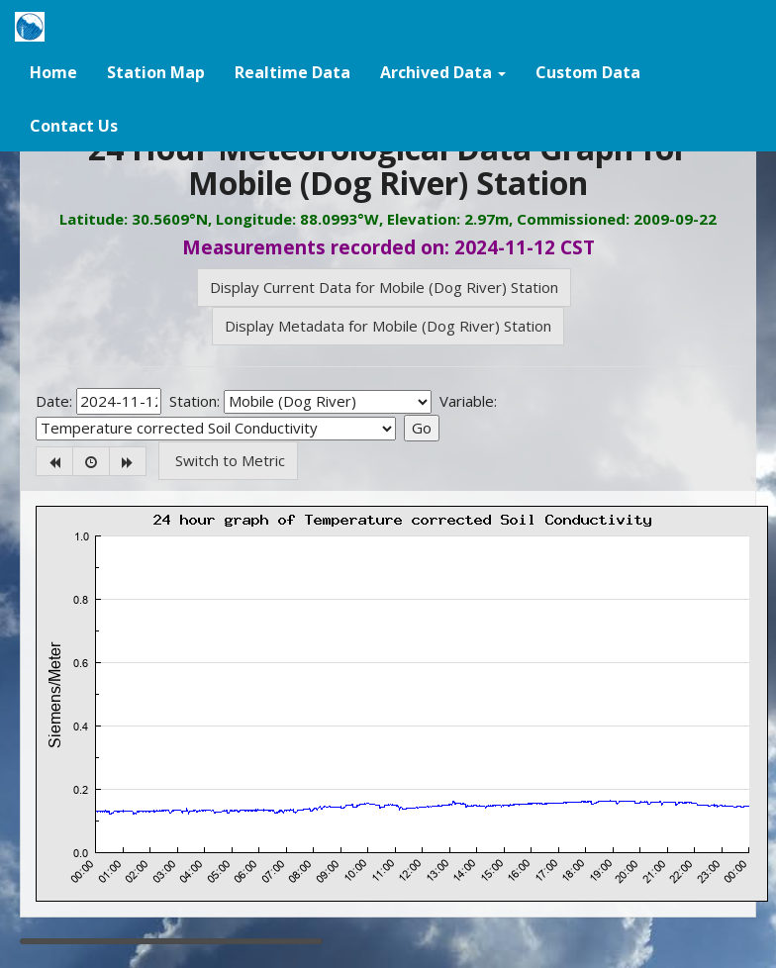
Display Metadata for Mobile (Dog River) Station (388, 326)
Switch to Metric (228, 460)
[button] (443, 71)
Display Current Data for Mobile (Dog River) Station (384, 287)
